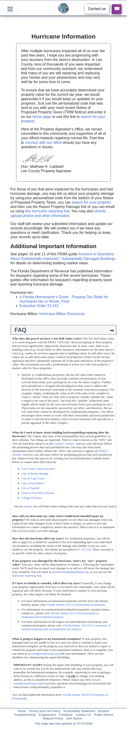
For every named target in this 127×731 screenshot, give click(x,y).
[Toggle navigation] (10, 9)
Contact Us (83, 714)
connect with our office (43, 142)
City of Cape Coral (32, 478)
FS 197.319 (84, 549)
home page (41, 117)
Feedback (66, 714)
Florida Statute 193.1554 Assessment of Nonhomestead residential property (60, 615)
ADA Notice (74, 718)
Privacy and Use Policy (44, 711)
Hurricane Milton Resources (62, 314)
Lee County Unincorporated (38, 468)
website (27, 506)
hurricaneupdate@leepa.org (71, 572)
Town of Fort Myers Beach (37, 493)
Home (22, 711)
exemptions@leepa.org (45, 653)
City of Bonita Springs (34, 473)
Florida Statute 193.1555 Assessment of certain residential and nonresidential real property (65, 627)
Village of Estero (31, 497)
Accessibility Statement (79, 711)
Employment (47, 714)
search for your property (91, 202)
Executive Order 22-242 (39, 306)
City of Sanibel (30, 488)
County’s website (63, 443)
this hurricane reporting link (47, 211)
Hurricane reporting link (26, 575)
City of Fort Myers (32, 483)
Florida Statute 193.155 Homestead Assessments (76, 604)
